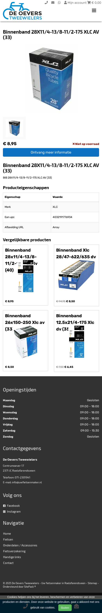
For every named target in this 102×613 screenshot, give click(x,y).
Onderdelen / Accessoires (20, 545)
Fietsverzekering (14, 551)
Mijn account (75, 2)
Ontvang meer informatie (51, 152)
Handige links (12, 557)
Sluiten (65, 607)
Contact (8, 563)
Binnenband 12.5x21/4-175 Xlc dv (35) (75, 322)
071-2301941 (22, 477)
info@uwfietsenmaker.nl (27, 482)
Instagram (12, 511)
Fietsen (8, 539)
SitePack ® (30, 586)
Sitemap (92, 583)
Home (7, 533)
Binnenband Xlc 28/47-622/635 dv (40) (76, 257)
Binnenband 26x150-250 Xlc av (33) (24, 322)
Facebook (11, 505)
